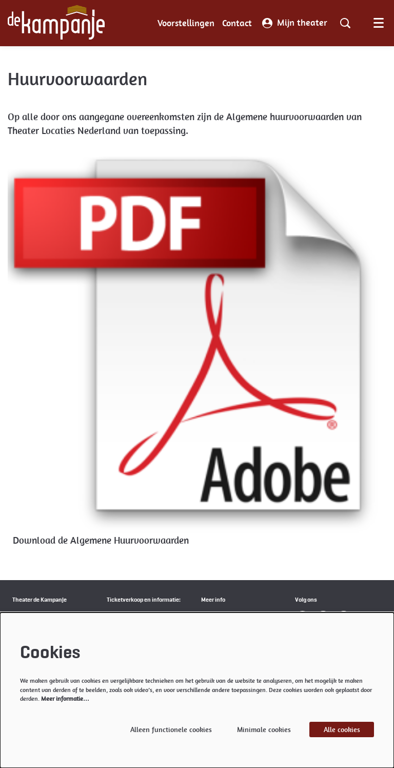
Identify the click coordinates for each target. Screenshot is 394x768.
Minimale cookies (264, 729)
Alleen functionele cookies (171, 729)
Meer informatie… (65, 698)
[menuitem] (185, 23)
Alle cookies (342, 729)
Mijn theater (294, 22)
